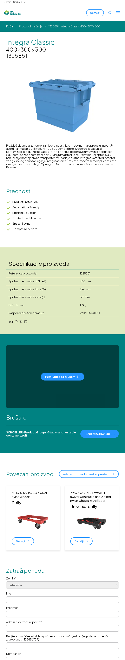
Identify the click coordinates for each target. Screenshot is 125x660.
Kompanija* (14, 653)
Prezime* (12, 607)
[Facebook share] (16, 322)
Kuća (9, 26)
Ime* (9, 593)
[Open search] (110, 12)
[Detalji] (23, 541)
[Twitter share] (21, 321)
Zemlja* (11, 578)
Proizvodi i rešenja (30, 26)
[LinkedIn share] (26, 322)
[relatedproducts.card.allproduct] (89, 474)
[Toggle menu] (118, 12)
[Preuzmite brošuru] (99, 434)
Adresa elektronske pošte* (24, 621)
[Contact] (95, 12)
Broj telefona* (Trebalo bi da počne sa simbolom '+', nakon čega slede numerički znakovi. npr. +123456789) (57, 638)
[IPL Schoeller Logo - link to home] (13, 12)
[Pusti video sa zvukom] (62, 377)
